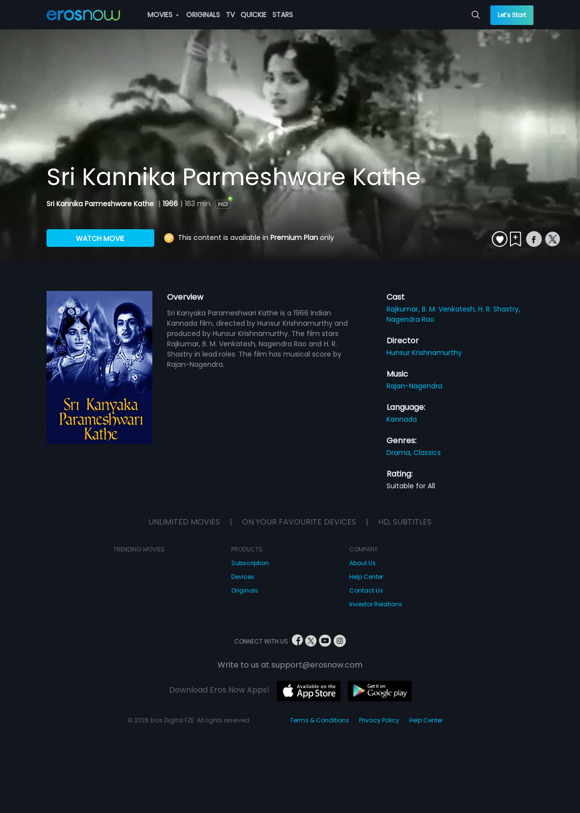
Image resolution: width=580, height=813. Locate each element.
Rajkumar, (404, 309)
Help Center (366, 577)
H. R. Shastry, (499, 309)
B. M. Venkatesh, (450, 309)
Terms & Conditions (319, 720)
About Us (362, 563)
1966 (170, 204)
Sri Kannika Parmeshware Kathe (101, 204)
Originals (244, 590)
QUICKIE (253, 15)
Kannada (402, 419)
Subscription (250, 563)
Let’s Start (512, 15)
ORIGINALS (203, 15)
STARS (282, 15)
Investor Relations (375, 604)
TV (230, 15)
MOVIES (163, 15)
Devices (242, 577)
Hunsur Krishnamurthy (424, 353)
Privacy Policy (379, 720)
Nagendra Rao (411, 319)
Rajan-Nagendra (414, 386)
